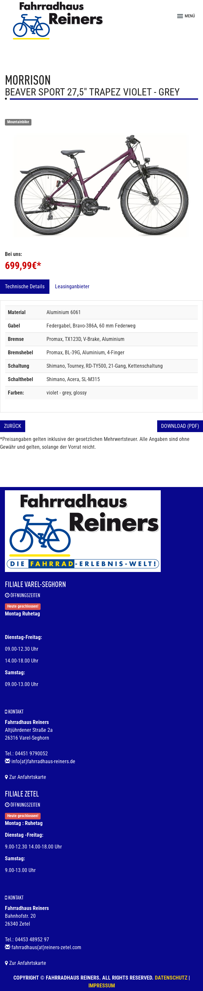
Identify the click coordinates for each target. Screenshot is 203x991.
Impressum (101, 986)
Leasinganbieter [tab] (72, 286)
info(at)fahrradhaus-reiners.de (43, 761)
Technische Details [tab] (25, 286)
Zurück (12, 426)
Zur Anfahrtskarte (25, 777)
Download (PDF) (180, 426)
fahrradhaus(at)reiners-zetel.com (46, 947)
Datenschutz (171, 978)
